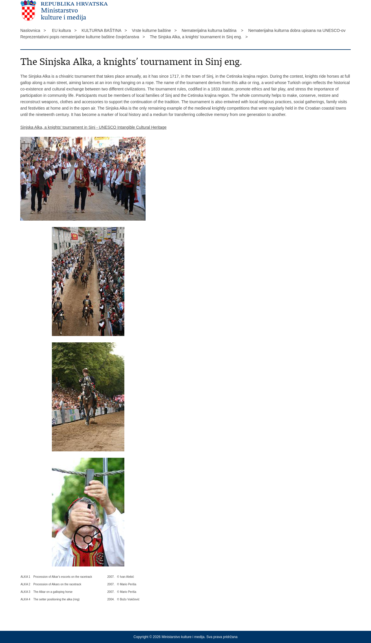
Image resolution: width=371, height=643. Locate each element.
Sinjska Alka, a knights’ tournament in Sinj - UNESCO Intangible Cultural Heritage (93, 127)
